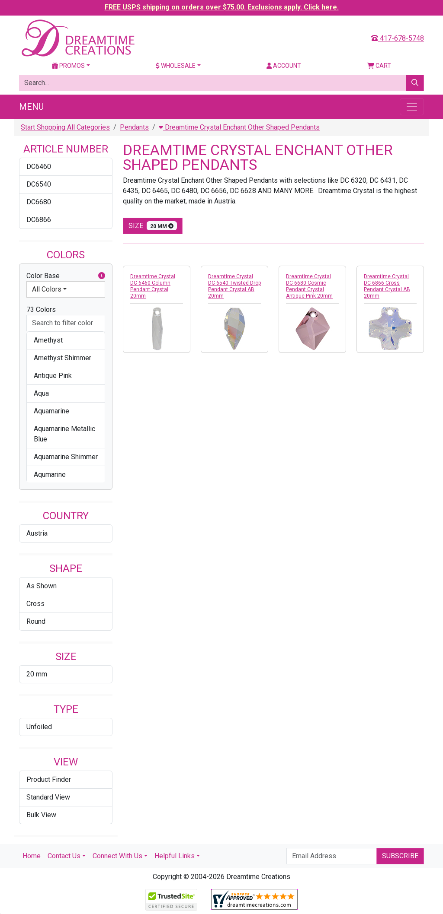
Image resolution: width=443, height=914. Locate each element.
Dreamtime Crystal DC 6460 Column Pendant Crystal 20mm (152, 286)
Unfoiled (39, 727)
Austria (37, 533)
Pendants (134, 127)
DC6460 (38, 166)
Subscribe (400, 856)
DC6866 (38, 220)
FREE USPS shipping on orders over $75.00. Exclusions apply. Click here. (222, 7)
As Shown (41, 586)
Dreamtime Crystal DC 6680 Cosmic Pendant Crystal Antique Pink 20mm (309, 286)
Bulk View (41, 815)
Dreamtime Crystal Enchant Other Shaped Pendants (239, 127)
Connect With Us (117, 856)
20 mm (36, 674)
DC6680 (38, 202)
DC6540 (38, 184)
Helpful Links (174, 856)
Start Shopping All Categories (65, 127)
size (152, 225)
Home (31, 856)
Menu (31, 107)
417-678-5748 (397, 38)
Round (35, 621)
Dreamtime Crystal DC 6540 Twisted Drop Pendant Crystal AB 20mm (234, 286)
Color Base (65, 276)
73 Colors (41, 309)
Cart (379, 65)
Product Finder (48, 779)
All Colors (46, 289)
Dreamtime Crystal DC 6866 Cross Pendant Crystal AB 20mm (387, 286)
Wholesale (176, 65)
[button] (101, 276)
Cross (35, 604)
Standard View (48, 797)
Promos (68, 65)
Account (283, 65)
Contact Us (64, 856)
